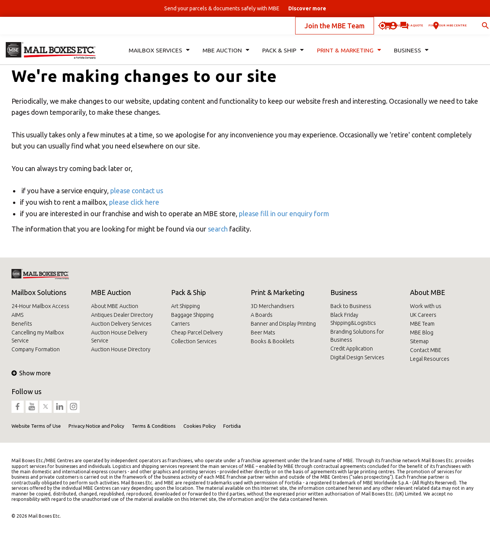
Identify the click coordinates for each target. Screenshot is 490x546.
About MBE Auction (114, 306)
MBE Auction (111, 292)
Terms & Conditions (154, 426)
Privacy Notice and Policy (96, 426)
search (218, 229)
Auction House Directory (120, 349)
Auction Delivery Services (121, 324)
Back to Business (350, 306)
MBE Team (422, 324)
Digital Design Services (357, 357)
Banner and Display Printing (283, 324)
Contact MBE (425, 350)
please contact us (136, 190)
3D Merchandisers (272, 306)
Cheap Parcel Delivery (197, 332)
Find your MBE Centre (419, 28)
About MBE (427, 292)
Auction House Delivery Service (119, 336)
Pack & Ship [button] (281, 56)
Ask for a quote (342, 28)
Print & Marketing (277, 292)
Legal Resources (429, 359)
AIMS (17, 315)
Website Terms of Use (36, 426)
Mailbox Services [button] (158, 56)
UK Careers (423, 315)
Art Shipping (185, 306)
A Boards (262, 315)
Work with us (425, 306)
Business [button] (411, 56)
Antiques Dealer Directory (122, 315)
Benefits (21, 324)
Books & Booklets (272, 341)
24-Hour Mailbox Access (40, 306)
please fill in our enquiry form (284, 213)
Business (343, 292)
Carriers (180, 324)
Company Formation (35, 349)
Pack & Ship (188, 292)
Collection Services (194, 341)
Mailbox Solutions (38, 292)
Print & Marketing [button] (348, 56)
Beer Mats (263, 332)
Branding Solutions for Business (357, 336)
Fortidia (232, 426)
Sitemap (419, 341)
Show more (31, 373)
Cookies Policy (199, 426)
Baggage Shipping (192, 315)
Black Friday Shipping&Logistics (353, 319)
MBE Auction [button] (224, 56)
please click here (134, 202)
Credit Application (351, 349)
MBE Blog (421, 332)
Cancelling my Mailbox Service (37, 336)
